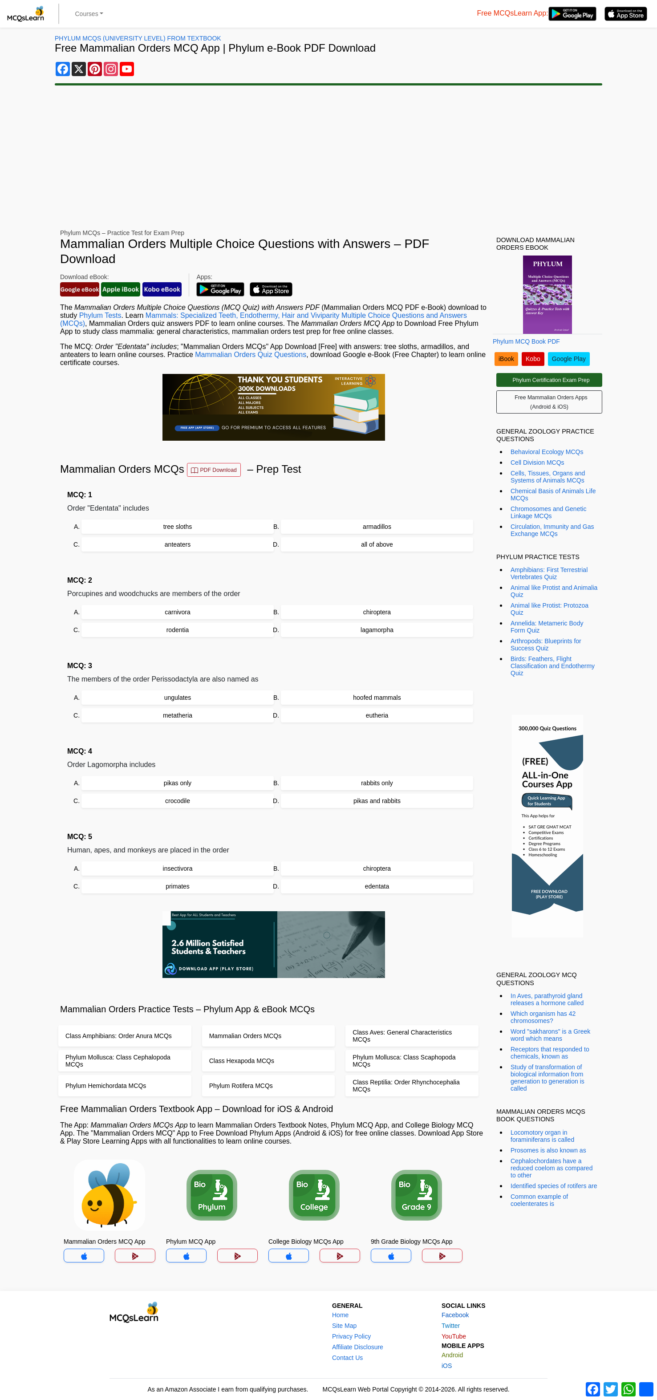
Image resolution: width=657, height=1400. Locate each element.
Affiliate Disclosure (357, 1347)
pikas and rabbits (377, 800)
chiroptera (377, 612)
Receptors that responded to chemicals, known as (550, 1053)
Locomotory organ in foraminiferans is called (542, 1136)
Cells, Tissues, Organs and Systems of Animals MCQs (548, 477)
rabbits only (377, 783)
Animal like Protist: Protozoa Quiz (549, 609)
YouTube (454, 1336)
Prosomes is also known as (548, 1150)
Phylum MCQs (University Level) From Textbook (138, 38)
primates (178, 886)
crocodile (177, 800)
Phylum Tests (100, 315)
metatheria (177, 715)
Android (452, 1355)
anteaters (178, 544)
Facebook (455, 1315)
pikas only (177, 783)
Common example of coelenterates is (539, 1200)
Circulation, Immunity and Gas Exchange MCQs (552, 530)
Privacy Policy (351, 1336)
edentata (377, 886)
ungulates (177, 697)
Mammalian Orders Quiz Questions (250, 354)
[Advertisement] (328, 156)
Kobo (533, 358)
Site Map (344, 1325)
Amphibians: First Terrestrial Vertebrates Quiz (549, 573)
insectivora (178, 868)
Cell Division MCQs (537, 462)
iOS (447, 1365)
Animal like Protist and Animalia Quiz (554, 591)
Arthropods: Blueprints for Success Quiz (546, 644)
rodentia (177, 629)
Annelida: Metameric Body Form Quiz (547, 627)
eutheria (377, 715)
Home (340, 1315)
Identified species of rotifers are (554, 1185)
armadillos (377, 526)
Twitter (451, 1325)
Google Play (569, 358)
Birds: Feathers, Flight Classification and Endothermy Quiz (553, 666)
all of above (377, 544)
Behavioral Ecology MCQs (547, 451)
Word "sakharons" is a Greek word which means (550, 1035)
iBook (506, 358)
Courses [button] (86, 13)
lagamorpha (377, 629)
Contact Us (347, 1357)
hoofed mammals (377, 697)
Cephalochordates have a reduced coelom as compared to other (551, 1168)
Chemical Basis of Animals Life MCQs (553, 494)
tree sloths (177, 526)
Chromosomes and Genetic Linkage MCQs (548, 512)
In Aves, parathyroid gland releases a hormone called (547, 999)
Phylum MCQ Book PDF (526, 341)
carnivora (178, 612)
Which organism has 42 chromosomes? (543, 1017)
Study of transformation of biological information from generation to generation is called (547, 1077)
